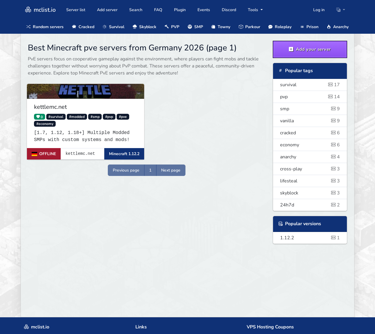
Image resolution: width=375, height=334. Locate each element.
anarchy (310, 156)
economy (310, 144)
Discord (229, 10)
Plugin (180, 10)
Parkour (249, 27)
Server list (75, 10)
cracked (310, 132)
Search (135, 10)
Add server (107, 10)
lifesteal (310, 180)
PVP (172, 27)
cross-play (310, 168)
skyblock (310, 192)
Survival (113, 27)
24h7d (310, 204)
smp (310, 108)
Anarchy (338, 27)
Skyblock (144, 27)
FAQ (158, 10)
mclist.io (40, 10)
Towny (220, 27)
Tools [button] (253, 10)
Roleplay (280, 27)
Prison (309, 27)
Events (203, 10)
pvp (310, 96)
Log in (319, 10)
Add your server (310, 49)
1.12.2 (310, 237)
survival (310, 84)
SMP (195, 27)
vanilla (310, 120)
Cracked (83, 27)
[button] (341, 9)
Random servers (45, 27)
